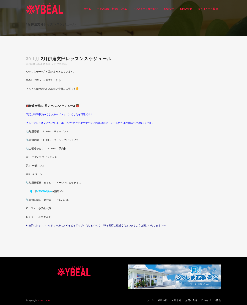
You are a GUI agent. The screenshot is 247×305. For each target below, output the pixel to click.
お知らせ (51, 64)
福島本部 (163, 300)
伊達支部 (62, 64)
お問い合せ (191, 300)
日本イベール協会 (211, 300)
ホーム (150, 300)
